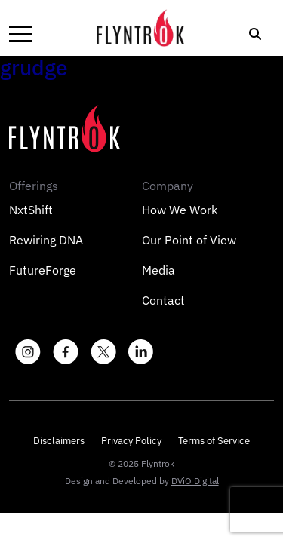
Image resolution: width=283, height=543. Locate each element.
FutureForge (42, 270)
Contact (163, 300)
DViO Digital (195, 480)
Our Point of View (189, 239)
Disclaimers (59, 440)
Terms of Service (214, 440)
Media (158, 270)
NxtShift (31, 209)
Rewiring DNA (46, 239)
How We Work (179, 209)
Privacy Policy (131, 440)
